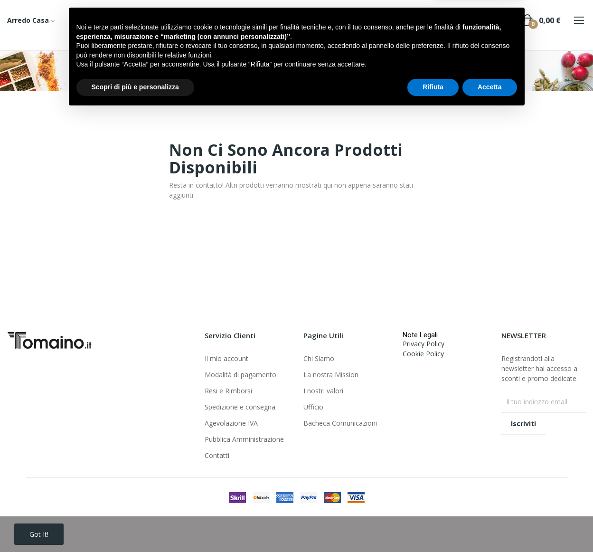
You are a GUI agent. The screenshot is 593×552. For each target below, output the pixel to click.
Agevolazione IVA (231, 423)
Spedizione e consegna (240, 406)
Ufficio (313, 406)
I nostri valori (323, 390)
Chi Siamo (318, 358)
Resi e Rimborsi (228, 390)
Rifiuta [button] (433, 526)
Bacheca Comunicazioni (340, 423)
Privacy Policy (423, 343)
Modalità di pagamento (240, 374)
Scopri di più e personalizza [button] (135, 526)
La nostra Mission (330, 374)
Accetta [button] (490, 526)
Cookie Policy (423, 353)
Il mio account (226, 358)
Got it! (38, 534)
